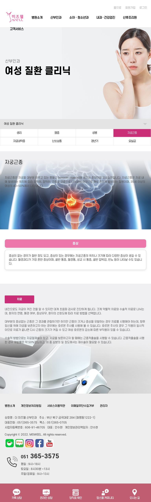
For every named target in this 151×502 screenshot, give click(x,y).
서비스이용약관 (56, 406)
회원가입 (130, 7)
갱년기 (94, 141)
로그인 (143, 7)
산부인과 (55, 17)
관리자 (104, 406)
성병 (94, 133)
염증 (56, 133)
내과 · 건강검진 (105, 17)
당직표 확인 (75, 492)
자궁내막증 (19, 141)
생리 (19, 133)
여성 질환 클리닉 (13, 124)
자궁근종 (132, 133)
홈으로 (117, 7)
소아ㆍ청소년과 (78, 17)
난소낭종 (57, 141)
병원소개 (36, 17)
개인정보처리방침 (31, 406)
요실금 (132, 141)
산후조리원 (130, 17)
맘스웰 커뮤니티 (105, 492)
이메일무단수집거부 (82, 406)
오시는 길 (135, 492)
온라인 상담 (46, 492)
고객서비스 (17, 29)
